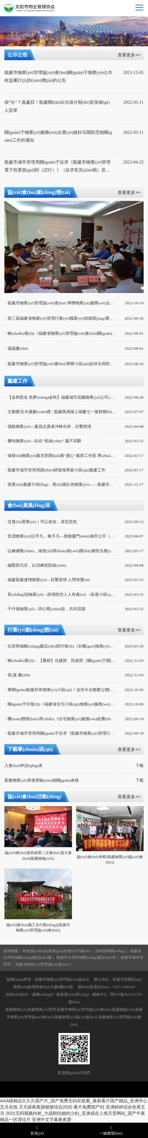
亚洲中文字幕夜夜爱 (51, 1119)
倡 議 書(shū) (19, 675)
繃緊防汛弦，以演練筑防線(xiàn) (37, 565)
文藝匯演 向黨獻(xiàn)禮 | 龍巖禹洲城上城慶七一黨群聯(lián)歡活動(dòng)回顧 (62, 411)
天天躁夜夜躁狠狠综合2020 (45, 1106)
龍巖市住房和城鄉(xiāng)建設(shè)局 (86, 957)
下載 (139, 765)
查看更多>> (129, 54)
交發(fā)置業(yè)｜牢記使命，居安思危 (42, 521)
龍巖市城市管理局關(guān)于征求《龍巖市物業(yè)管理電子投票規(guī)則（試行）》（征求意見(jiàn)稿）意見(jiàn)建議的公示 (58, 167)
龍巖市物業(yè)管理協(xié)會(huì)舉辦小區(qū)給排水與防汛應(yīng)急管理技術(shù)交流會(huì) (62, 363)
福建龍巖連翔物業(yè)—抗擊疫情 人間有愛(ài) (49, 579)
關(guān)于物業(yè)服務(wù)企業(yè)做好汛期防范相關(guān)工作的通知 (58, 136)
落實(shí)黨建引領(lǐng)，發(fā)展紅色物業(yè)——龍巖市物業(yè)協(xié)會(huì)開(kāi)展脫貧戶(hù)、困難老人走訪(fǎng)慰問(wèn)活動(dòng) (62, 484)
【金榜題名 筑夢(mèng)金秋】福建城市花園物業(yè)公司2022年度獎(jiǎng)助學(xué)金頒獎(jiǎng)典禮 (62, 397)
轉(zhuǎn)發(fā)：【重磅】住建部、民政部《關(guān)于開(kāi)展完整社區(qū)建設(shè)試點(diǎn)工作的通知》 (62, 660)
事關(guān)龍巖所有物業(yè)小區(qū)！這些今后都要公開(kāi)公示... (62, 689)
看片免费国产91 (89, 1106)
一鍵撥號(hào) (111, 1130)
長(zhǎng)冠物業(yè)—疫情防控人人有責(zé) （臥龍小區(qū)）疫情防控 (62, 594)
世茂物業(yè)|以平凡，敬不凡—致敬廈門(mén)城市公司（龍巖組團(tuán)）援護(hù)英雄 (62, 536)
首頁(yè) (37, 1130)
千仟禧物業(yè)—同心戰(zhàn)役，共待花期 (46, 608)
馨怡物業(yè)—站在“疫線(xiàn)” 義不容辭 (44, 440)
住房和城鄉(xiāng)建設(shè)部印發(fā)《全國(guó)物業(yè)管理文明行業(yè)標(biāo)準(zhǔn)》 (62, 646)
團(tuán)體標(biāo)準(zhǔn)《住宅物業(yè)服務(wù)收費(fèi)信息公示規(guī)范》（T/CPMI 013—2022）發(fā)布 (62, 718)
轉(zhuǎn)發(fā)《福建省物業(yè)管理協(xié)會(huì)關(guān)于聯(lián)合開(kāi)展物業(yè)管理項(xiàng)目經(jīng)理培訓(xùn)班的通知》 (62, 333)
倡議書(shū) (18, 348)
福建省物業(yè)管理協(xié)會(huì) (42, 964)
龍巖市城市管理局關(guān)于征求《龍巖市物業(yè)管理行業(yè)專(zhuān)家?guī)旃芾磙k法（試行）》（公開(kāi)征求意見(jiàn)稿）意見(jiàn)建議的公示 (62, 733)
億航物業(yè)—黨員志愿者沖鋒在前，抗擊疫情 (49, 426)
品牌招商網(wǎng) (110, 951)
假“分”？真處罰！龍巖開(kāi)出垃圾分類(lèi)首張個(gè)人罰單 (57, 106)
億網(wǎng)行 (43, 994)
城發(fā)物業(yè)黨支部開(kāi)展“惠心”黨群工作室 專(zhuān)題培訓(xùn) (62, 455)
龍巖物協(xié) (123, 1009)
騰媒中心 (99, 994)
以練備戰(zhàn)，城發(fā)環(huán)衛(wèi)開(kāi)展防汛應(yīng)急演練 (62, 550)
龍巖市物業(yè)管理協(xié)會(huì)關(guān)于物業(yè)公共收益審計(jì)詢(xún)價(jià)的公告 (58, 76)
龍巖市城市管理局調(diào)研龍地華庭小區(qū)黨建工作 (56, 470)
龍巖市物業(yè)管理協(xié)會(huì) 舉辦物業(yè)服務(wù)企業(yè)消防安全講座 (62, 303)
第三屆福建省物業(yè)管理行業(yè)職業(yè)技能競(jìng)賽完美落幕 (62, 318)
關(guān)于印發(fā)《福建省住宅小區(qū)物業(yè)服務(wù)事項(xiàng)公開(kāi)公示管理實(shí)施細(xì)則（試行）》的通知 (62, 704)
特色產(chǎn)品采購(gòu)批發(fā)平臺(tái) (56, 951)
